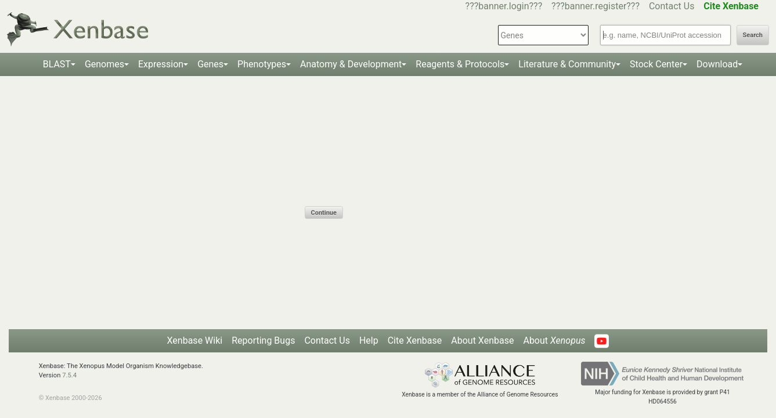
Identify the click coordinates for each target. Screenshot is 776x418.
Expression (160, 64)
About (554, 340)
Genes (210, 64)
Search (753, 35)
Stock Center (656, 64)
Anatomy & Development (351, 64)
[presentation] (393, 183)
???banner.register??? (595, 6)
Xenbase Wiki (195, 340)
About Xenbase (482, 340)
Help (368, 340)
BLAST (57, 64)
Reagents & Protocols (460, 64)
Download (717, 64)
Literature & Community (567, 64)
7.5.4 (69, 375)
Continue (324, 213)
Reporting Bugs (263, 340)
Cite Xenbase (415, 340)
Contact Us (672, 6)
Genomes (104, 64)
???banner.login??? (504, 6)
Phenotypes (261, 64)
